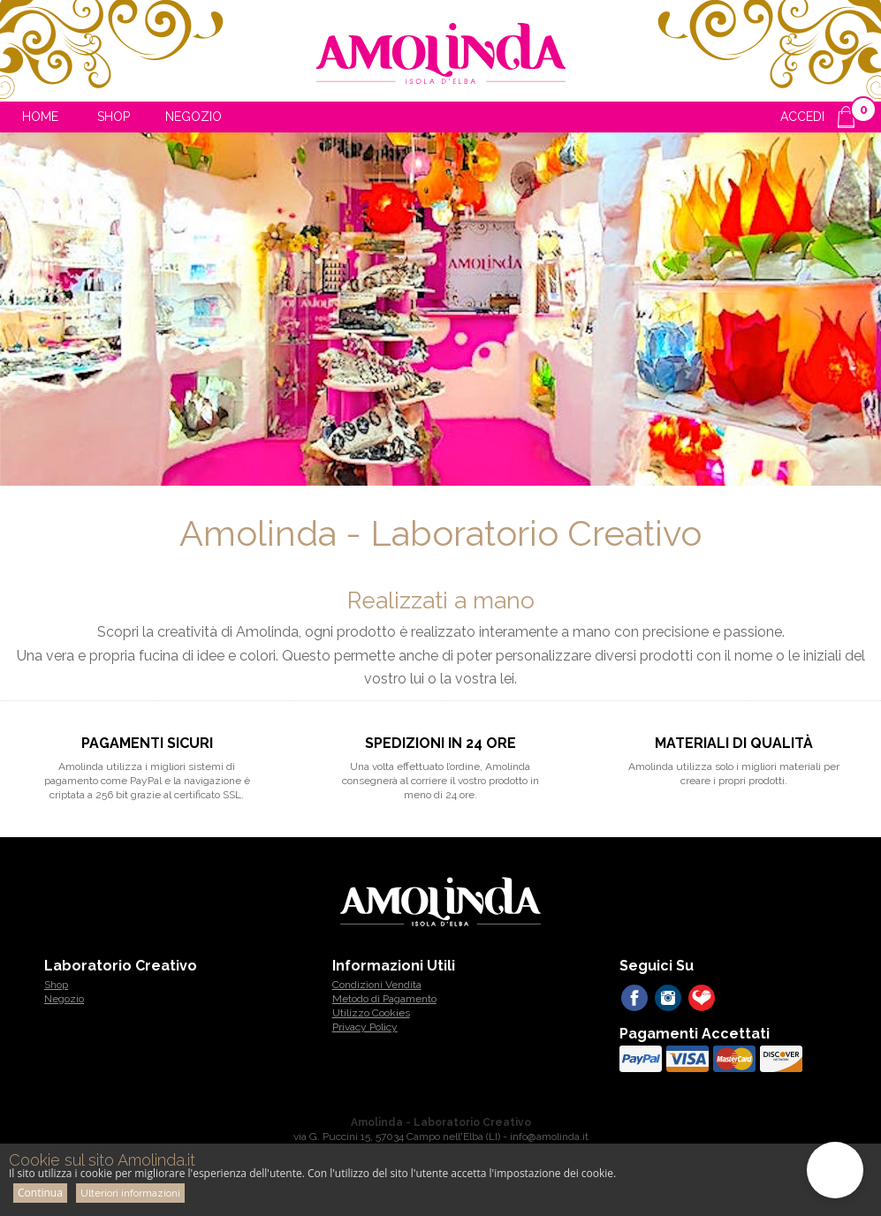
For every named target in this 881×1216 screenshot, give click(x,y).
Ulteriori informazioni (130, 1193)
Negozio (193, 117)
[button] (835, 1170)
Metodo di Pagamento (384, 999)
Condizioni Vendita (377, 984)
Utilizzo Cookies (371, 1013)
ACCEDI (802, 117)
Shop (113, 117)
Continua (40, 1192)
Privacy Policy (365, 1027)
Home (40, 117)
